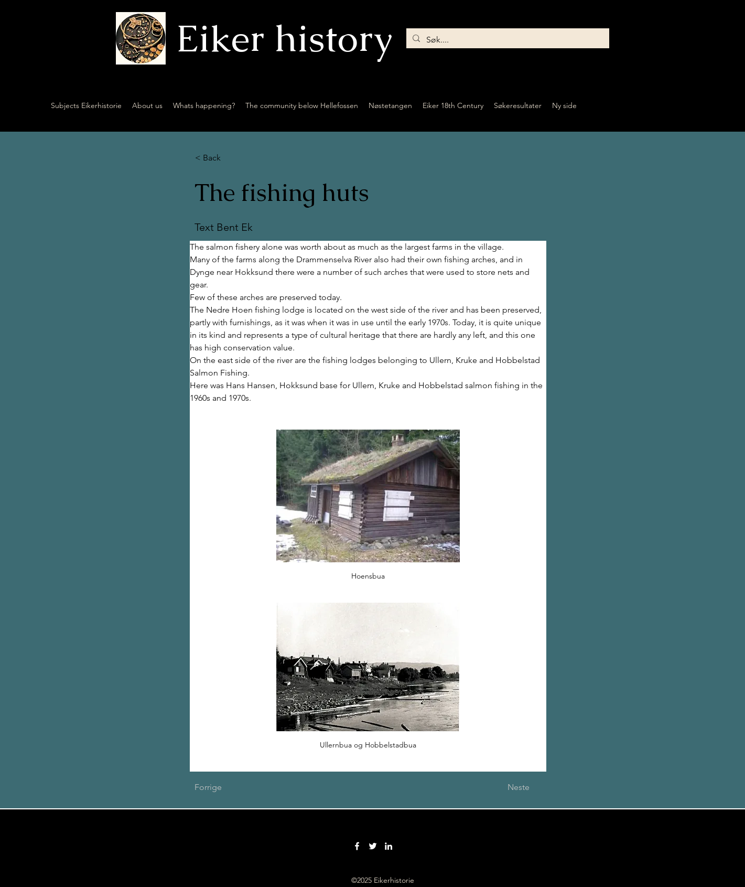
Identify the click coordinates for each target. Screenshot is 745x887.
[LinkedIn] (388, 846)
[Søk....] (506, 39)
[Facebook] (357, 846)
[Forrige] (229, 787)
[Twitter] (373, 846)
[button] (229, 157)
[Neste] (503, 787)
